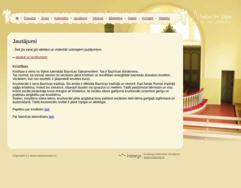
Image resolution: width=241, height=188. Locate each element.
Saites (132, 18)
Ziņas (45, 18)
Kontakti (147, 18)
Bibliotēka (115, 18)
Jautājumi (80, 18)
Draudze (30, 18)
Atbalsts (164, 18)
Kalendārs (61, 18)
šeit (46, 109)
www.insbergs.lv (154, 157)
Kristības (20, 66)
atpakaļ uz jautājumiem (31, 57)
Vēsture (98, 18)
